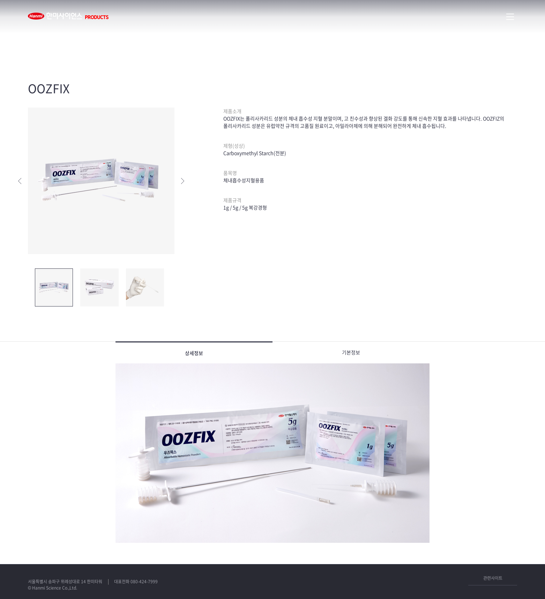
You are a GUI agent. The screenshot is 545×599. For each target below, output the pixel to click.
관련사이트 (492, 578)
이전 (20, 181)
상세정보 (194, 352)
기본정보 (351, 352)
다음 (182, 181)
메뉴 (510, 17)
